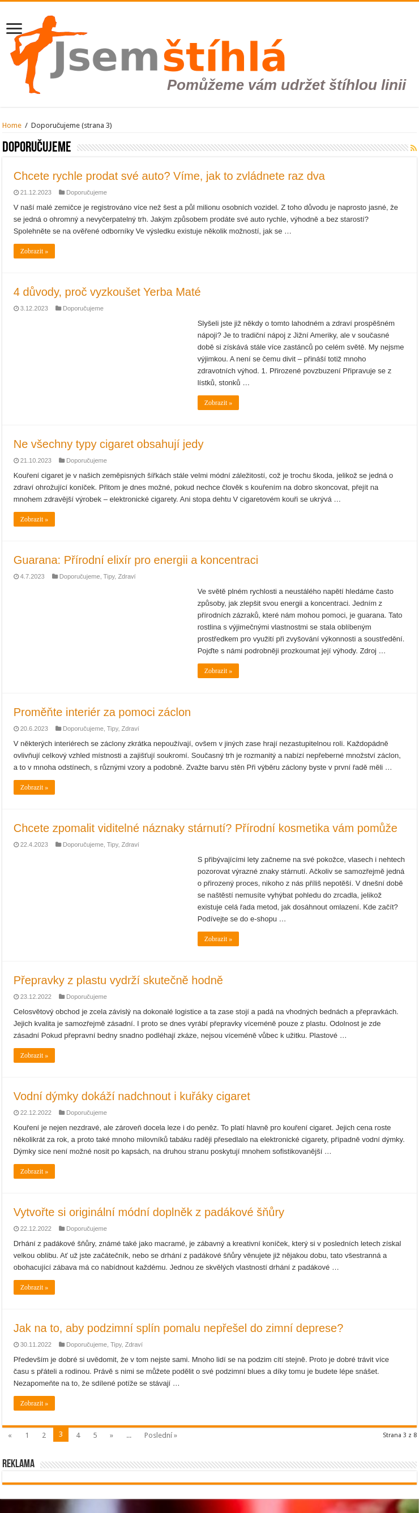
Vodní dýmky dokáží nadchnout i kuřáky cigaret (132, 1096)
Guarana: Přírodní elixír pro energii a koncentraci (136, 560)
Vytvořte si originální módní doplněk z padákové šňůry (149, 1212)
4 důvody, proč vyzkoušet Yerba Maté (107, 292)
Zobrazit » (34, 251)
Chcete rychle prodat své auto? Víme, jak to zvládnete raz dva (169, 176)
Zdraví (126, 576)
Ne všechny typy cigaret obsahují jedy (109, 444)
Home (12, 125)
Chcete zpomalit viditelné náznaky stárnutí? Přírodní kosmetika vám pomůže (205, 828)
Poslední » (160, 1435)
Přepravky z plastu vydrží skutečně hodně (118, 980)
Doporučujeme (86, 192)
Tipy (109, 576)
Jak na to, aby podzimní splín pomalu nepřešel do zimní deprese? (179, 1328)
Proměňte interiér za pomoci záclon (102, 712)
